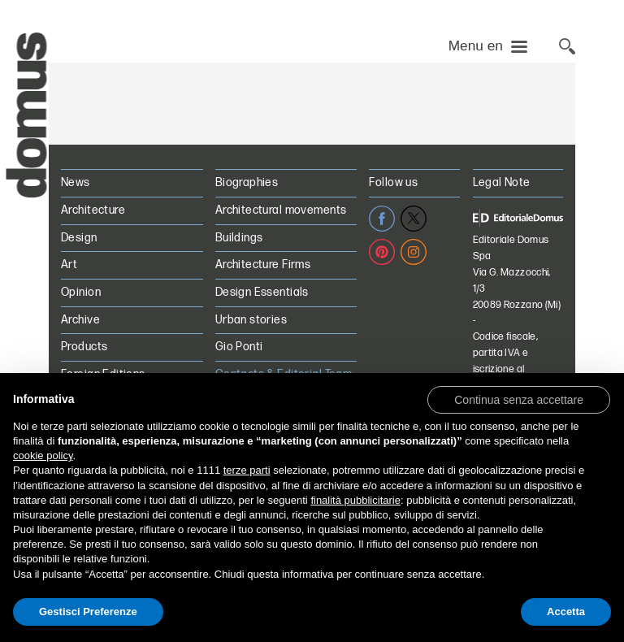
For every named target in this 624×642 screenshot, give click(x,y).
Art (69, 264)
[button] (519, 399)
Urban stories (251, 320)
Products (84, 347)
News (75, 182)
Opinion (81, 292)
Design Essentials (262, 292)
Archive (80, 320)
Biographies (247, 182)
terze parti (247, 470)
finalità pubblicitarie (355, 500)
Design (79, 238)
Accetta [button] (566, 611)
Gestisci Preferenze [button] (88, 611)
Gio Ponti (239, 347)
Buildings (239, 238)
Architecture (93, 210)
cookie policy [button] (42, 455)
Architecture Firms (263, 264)
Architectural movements (281, 210)
